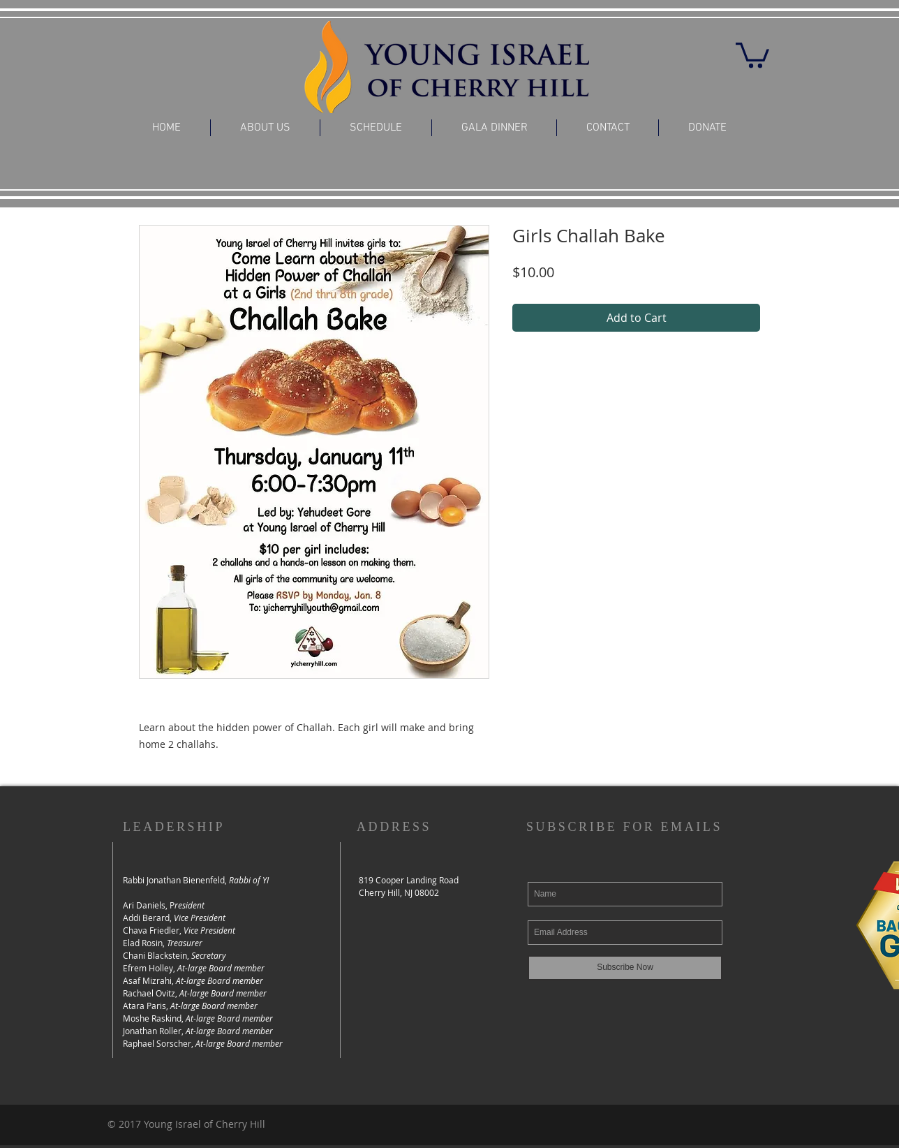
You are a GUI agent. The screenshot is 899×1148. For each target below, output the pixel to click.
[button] (752, 54)
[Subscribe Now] (625, 967)
